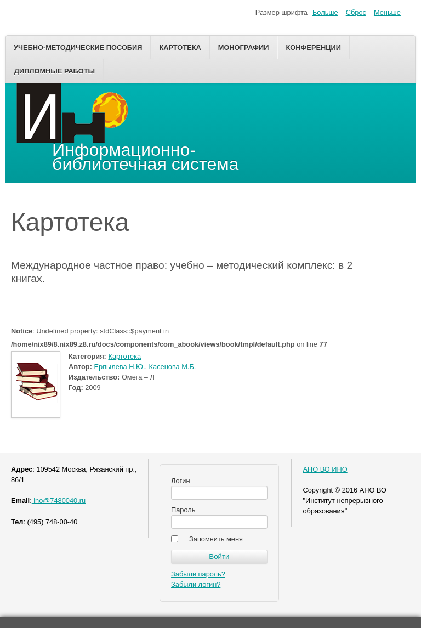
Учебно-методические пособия (78, 47)
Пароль (183, 510)
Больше (325, 12)
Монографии (243, 47)
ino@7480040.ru (59, 500)
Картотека (180, 47)
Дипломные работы (54, 71)
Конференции (313, 47)
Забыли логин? (195, 584)
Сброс (356, 12)
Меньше (387, 12)
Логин (180, 481)
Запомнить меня (216, 539)
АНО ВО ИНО (325, 469)
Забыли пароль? (198, 574)
